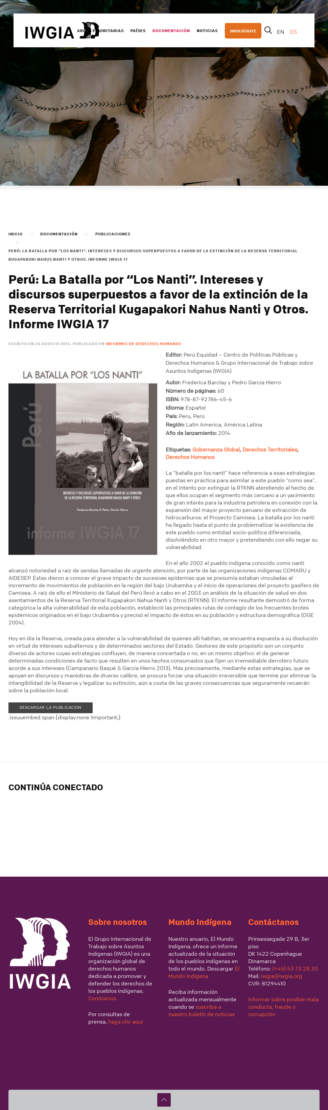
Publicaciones (113, 233)
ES (293, 31)
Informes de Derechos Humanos (143, 343)
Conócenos (102, 998)
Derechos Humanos (190, 457)
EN (281, 31)
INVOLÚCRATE (243, 30)
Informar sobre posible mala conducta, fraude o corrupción (283, 1006)
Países (138, 30)
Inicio (15, 233)
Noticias (207, 30)
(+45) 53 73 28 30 (295, 968)
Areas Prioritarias (100, 30)
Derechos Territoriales (269, 449)
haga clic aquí (125, 1021)
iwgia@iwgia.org (281, 976)
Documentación (171, 30)
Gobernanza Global (216, 449)
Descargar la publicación (50, 707)
